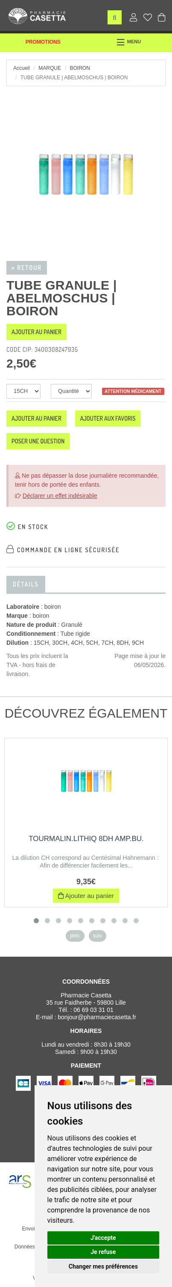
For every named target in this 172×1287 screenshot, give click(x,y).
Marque (49, 68)
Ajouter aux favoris (108, 418)
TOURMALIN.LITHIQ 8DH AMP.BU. (86, 839)
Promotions (43, 42)
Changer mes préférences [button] (103, 1266)
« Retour (27, 267)
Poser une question (38, 441)
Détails (26, 584)
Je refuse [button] (103, 1251)
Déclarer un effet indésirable (60, 495)
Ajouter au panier (36, 331)
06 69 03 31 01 (93, 1009)
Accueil (21, 68)
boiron (80, 68)
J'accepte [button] (103, 1237)
